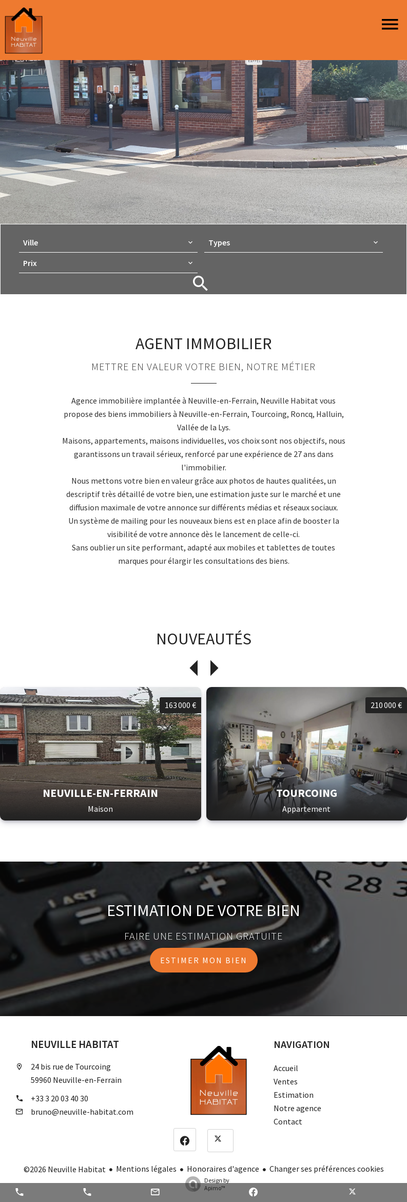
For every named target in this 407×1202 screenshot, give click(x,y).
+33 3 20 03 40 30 (59, 1098)
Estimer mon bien (203, 960)
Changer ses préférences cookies (326, 1168)
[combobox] (108, 242)
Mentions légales (146, 1168)
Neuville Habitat (75, 1044)
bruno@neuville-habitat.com (82, 1111)
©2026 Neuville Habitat (65, 1169)
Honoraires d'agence (223, 1168)
